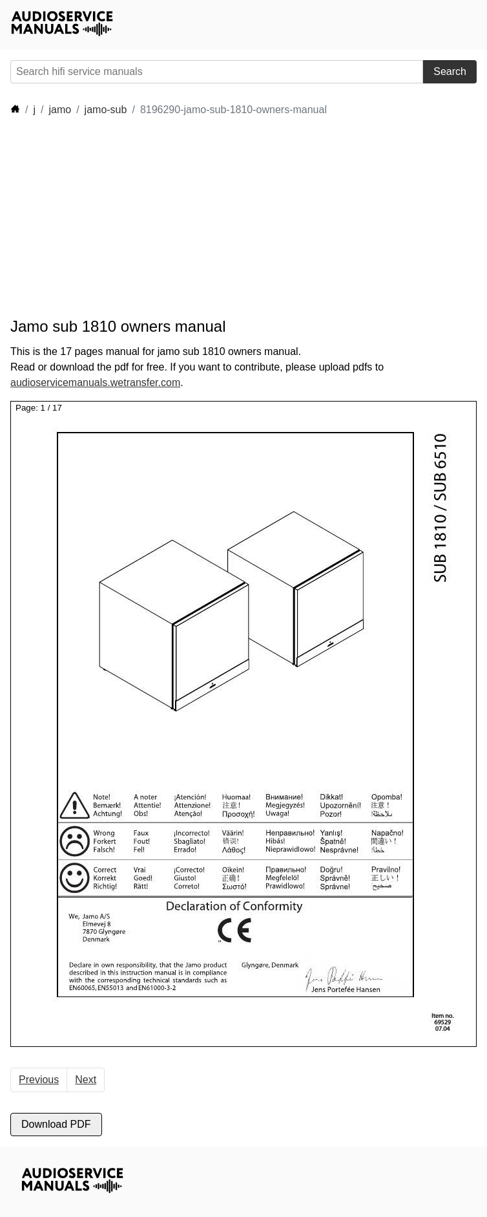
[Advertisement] (245, 217)
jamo (59, 109)
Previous (39, 1079)
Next (85, 1079)
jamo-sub (106, 109)
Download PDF (56, 1124)
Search (449, 71)
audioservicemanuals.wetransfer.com (95, 382)
